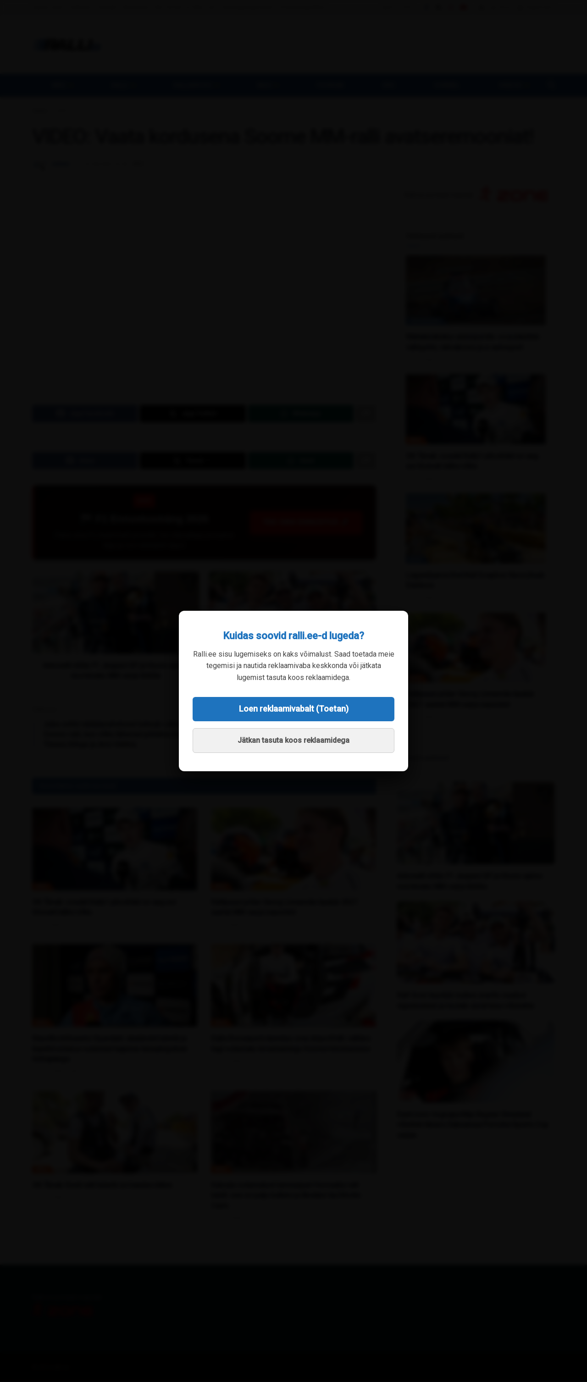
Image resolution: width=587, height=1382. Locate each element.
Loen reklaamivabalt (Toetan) (294, 708)
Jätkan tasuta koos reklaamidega (293, 740)
